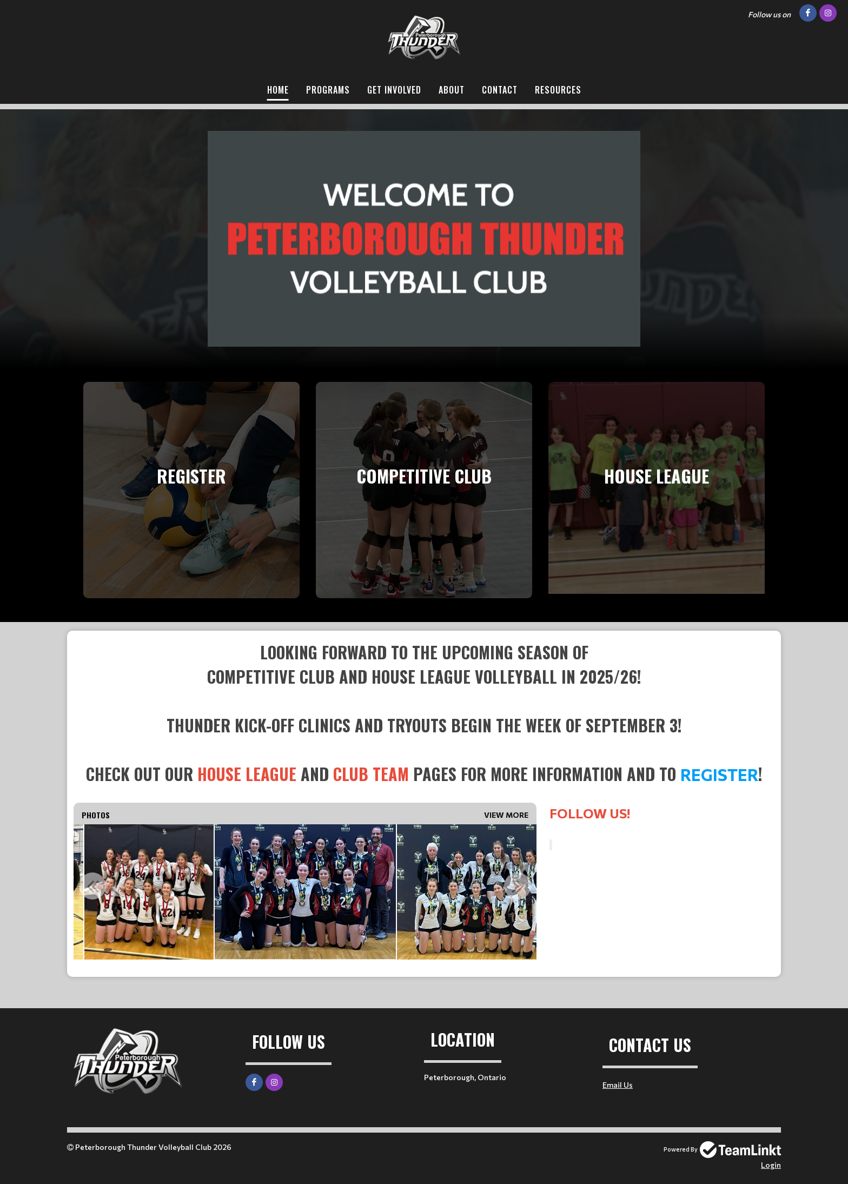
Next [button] (517, 885)
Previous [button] (92, 885)
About (452, 89)
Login (771, 1164)
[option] (149, 892)
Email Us (617, 1084)
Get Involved (394, 89)
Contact (500, 89)
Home (278, 89)
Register (719, 774)
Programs (328, 89)
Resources (558, 89)
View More (506, 814)
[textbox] (424, 713)
